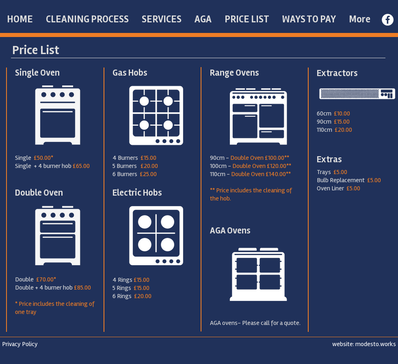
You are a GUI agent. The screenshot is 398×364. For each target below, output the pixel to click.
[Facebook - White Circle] (388, 20)
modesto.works (375, 344)
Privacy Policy (20, 344)
